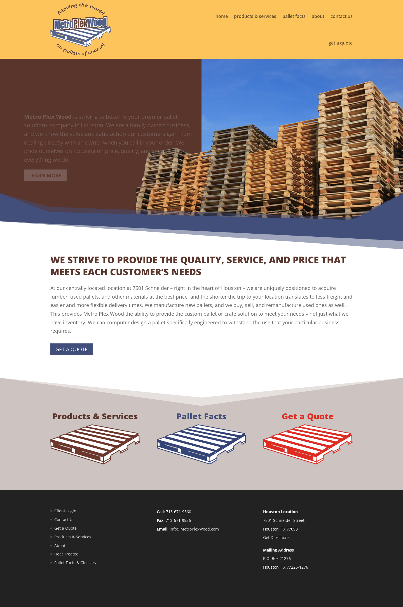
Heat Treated (66, 554)
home (221, 16)
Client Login (65, 510)
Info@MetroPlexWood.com (194, 529)
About (59, 545)
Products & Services (72, 536)
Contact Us (64, 519)
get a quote (341, 43)
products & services (255, 16)
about (318, 16)
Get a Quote (71, 349)
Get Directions (276, 537)
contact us (342, 16)
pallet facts (294, 16)
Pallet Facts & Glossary (75, 562)
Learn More (45, 178)
